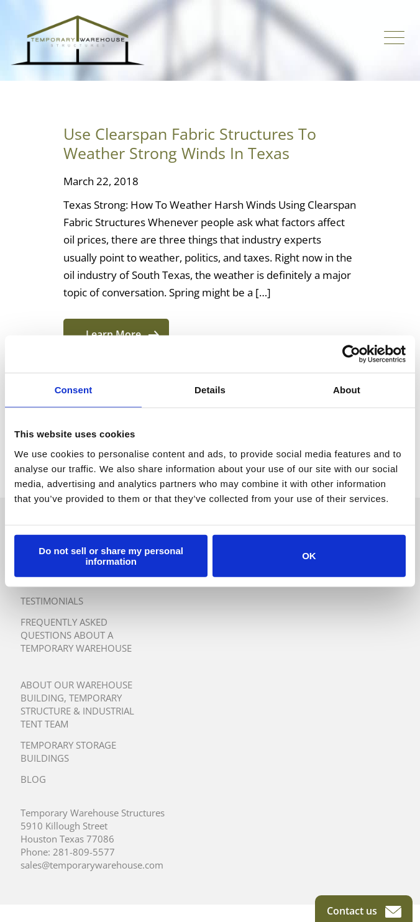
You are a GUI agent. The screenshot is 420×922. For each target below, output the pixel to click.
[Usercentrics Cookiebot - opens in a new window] (351, 354)
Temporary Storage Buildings (68, 751)
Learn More (122, 334)
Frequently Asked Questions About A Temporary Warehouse (76, 635)
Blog (33, 779)
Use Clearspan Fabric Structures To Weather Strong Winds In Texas (189, 143)
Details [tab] (210, 390)
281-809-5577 (84, 852)
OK (309, 555)
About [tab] (346, 390)
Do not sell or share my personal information (111, 555)
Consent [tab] (74, 390)
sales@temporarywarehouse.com (92, 865)
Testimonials (52, 601)
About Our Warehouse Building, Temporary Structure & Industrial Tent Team (77, 704)
